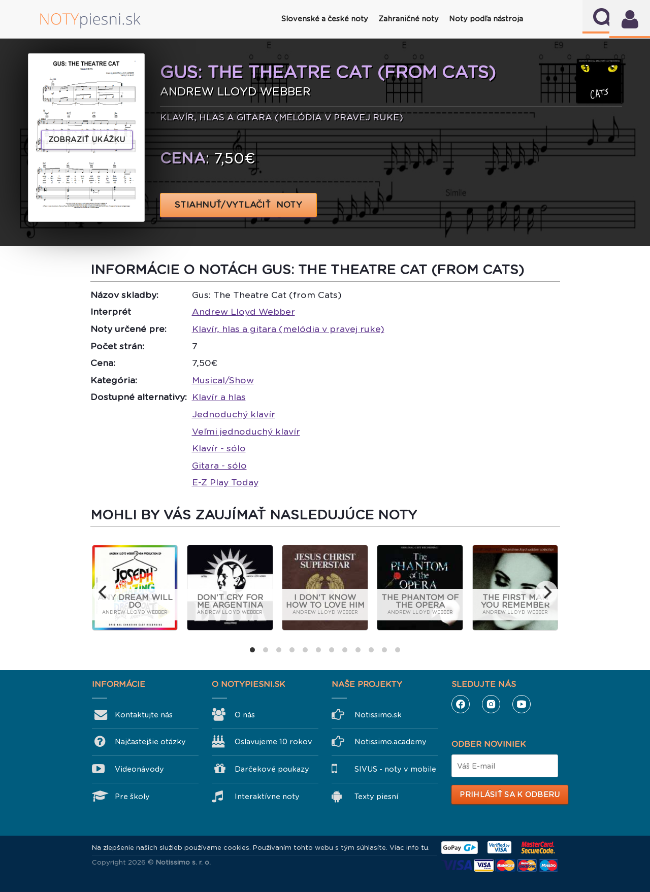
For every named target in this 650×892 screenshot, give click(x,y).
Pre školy (132, 796)
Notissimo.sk (378, 715)
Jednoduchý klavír (233, 414)
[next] (546, 592)
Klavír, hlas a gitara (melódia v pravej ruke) (288, 329)
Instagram (491, 704)
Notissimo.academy (390, 742)
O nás (245, 715)
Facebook (460, 704)
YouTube (521, 704)
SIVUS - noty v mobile (395, 769)
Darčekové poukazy (272, 769)
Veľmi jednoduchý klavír (246, 431)
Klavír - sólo (219, 448)
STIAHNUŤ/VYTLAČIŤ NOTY (238, 205)
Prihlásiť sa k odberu (510, 794)
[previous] (103, 592)
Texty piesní (376, 796)
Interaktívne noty (267, 796)
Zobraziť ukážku (86, 140)
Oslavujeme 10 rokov (273, 742)
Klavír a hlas (219, 397)
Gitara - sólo (219, 465)
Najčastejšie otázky (150, 742)
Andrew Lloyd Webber (243, 312)
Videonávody (139, 769)
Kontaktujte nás (144, 715)
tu (424, 847)
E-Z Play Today (225, 482)
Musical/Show (223, 380)
